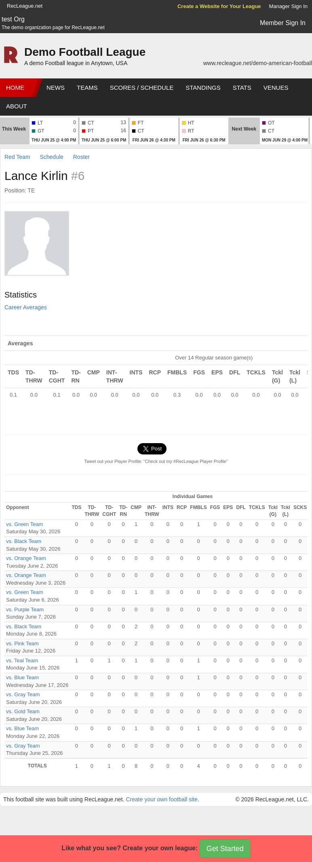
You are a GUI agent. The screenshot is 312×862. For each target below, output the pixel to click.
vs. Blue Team (22, 677)
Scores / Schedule (142, 87)
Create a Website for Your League (219, 6)
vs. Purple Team (25, 609)
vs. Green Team (24, 524)
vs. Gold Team (23, 711)
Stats (242, 87)
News (55, 87)
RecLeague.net (24, 6)
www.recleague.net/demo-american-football (257, 63)
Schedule (51, 157)
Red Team (17, 157)
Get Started (225, 849)
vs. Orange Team (26, 558)
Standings (203, 87)
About (16, 106)
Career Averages (25, 307)
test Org (13, 19)
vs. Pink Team (22, 643)
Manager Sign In (288, 6)
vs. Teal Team (22, 660)
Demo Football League (84, 52)
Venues (276, 87)
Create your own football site (162, 799)
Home (15, 87)
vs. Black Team (23, 541)
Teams (87, 87)
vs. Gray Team (23, 694)
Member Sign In (283, 22)
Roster (81, 157)
